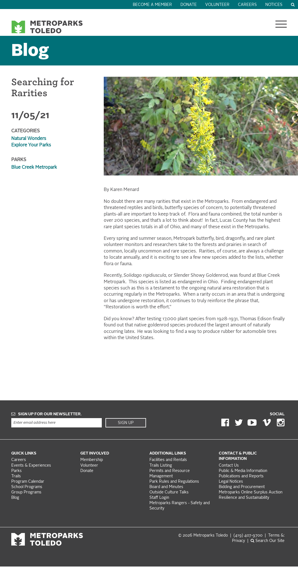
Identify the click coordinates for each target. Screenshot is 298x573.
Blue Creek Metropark (34, 167)
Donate (188, 5)
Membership (92, 460)
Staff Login (159, 498)
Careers (247, 5)
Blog (30, 51)
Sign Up (126, 423)
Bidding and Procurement (242, 487)
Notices (273, 5)
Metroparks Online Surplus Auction (250, 492)
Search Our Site (267, 541)
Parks (16, 471)
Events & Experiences (31, 465)
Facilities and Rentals (168, 460)
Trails (16, 476)
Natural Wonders (28, 139)
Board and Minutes (166, 487)
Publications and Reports (241, 476)
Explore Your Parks (31, 145)
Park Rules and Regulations (174, 482)
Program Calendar (27, 482)
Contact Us (229, 465)
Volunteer (217, 5)
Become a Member (152, 5)
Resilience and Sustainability (244, 498)
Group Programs (26, 492)
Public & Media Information (243, 471)
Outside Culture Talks (169, 492)
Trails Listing (160, 465)
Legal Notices (231, 482)
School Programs (26, 487)
